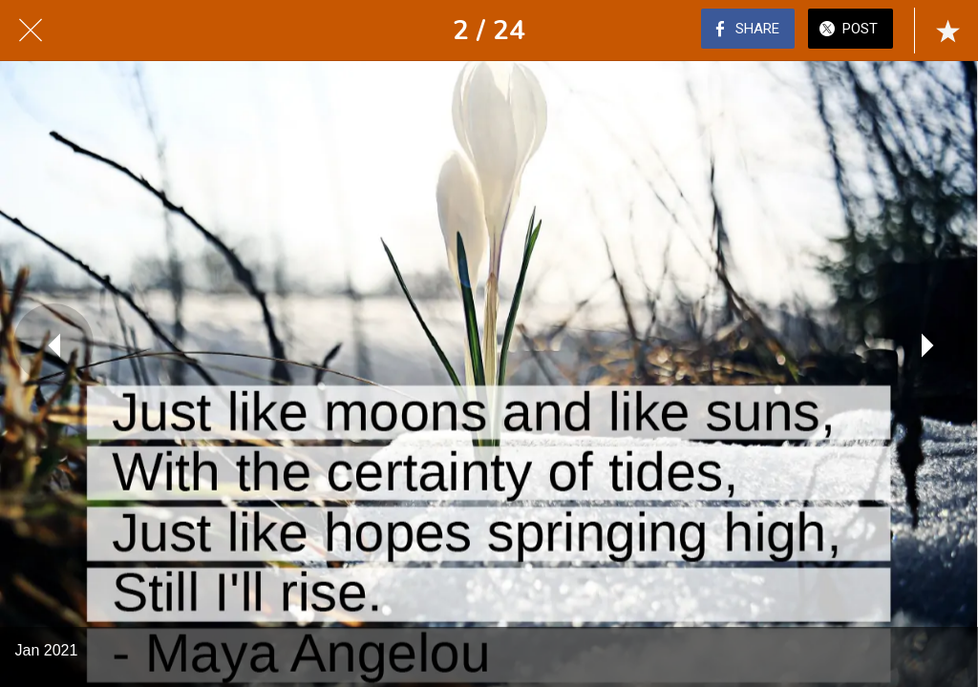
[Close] (30, 30)
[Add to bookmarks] (947, 30)
